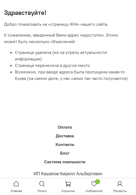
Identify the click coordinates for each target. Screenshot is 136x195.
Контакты (65, 144)
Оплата (65, 127)
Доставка (65, 135)
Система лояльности (64, 161)
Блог (65, 153)
